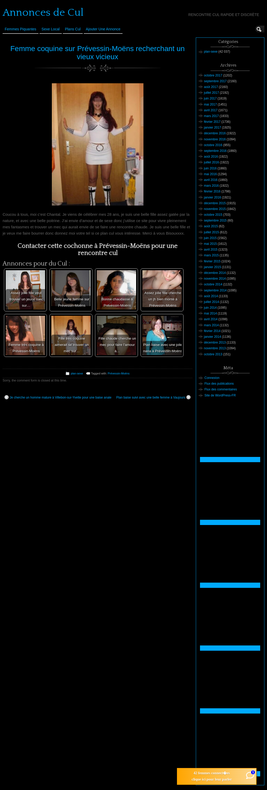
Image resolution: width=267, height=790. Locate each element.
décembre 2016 (215, 133)
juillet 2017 (211, 93)
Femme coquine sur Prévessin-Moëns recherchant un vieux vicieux (97, 53)
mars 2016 (211, 185)
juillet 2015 (211, 232)
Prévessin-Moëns (118, 373)
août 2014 (211, 296)
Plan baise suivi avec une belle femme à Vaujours (153, 397)
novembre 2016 (215, 139)
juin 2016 (210, 168)
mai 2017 (210, 104)
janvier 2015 (212, 267)
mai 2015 (210, 244)
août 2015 (211, 226)
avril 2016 (211, 180)
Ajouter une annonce (103, 29)
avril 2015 (211, 249)
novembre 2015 (215, 209)
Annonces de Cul (43, 12)
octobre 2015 (213, 215)
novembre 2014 (215, 278)
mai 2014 (210, 313)
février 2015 (212, 261)
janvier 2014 (212, 337)
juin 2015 (210, 238)
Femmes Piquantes (20, 29)
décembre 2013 (215, 342)
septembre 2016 (215, 151)
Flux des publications (219, 383)
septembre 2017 (215, 81)
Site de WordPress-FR (220, 395)
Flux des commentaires (220, 389)
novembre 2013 (215, 348)
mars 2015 (211, 255)
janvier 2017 (212, 127)
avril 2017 (211, 110)
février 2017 (212, 122)
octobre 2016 (213, 145)
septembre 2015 (215, 220)
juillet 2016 (211, 162)
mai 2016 (210, 174)
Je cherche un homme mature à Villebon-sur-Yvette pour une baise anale (58, 397)
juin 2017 (210, 98)
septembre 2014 (215, 290)
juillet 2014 (211, 302)
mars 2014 (211, 325)
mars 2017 (211, 116)
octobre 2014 (213, 284)
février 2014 (212, 331)
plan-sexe (77, 373)
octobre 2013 (213, 354)
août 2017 (211, 87)
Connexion (211, 378)
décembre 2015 (215, 203)
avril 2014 (211, 319)
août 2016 (211, 156)
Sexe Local (51, 29)
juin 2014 (210, 308)
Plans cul (73, 29)
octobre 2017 (213, 75)
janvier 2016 (212, 197)
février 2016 (212, 191)
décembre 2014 (215, 273)
